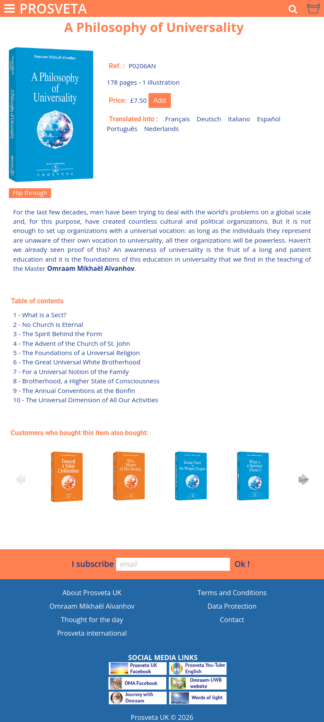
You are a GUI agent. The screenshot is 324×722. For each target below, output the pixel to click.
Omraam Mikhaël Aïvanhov (92, 606)
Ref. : (117, 66)
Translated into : (133, 119)
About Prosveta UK (92, 592)
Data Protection (232, 606)
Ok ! (242, 564)
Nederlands (161, 128)
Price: (118, 100)
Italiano (239, 119)
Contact (232, 619)
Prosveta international (92, 633)
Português (122, 128)
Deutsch (209, 119)
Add (160, 100)
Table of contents (37, 301)
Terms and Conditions (232, 592)
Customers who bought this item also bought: (79, 433)
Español (269, 119)
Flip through (30, 193)
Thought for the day (92, 619)
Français (177, 119)
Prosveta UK (150, 717)
